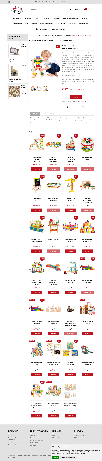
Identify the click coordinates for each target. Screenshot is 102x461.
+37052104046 (37, 2)
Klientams (56, 431)
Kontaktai (65, 2)
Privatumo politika (13, 444)
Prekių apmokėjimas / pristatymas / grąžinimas (17, 438)
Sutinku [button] (56, 457)
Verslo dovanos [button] (83, 23)
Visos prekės (33, 435)
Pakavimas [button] (71, 23)
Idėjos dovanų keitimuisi (70, 18)
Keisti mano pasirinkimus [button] (68, 457)
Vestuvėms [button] (84, 18)
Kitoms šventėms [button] (30, 23)
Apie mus (10, 435)
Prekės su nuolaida (35, 438)
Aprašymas (35, 113)
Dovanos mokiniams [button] (58, 29)
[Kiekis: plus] (67, 97)
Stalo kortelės (60, 23)
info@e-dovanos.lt (53, 2)
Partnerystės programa (36, 440)
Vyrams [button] (37, 18)
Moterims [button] (28, 18)
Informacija (13, 431)
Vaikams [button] (46, 18)
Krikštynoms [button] (17, 23)
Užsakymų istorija (57, 438)
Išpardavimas (17, 18)
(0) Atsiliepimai (47, 113)
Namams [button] (56, 18)
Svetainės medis (34, 442)
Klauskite (83, 101)
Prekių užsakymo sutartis (15, 442)
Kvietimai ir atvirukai (46, 23)
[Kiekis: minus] (63, 97)
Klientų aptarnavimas (39, 431)
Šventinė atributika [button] (42, 29)
